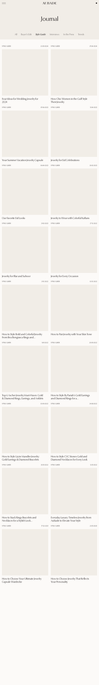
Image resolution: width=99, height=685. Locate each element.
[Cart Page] (96, 3)
